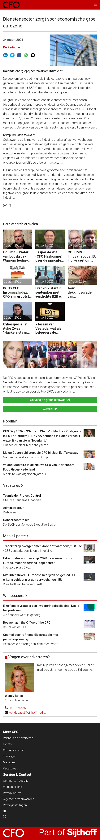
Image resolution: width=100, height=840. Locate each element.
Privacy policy (12, 793)
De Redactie (11, 47)
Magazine (9, 762)
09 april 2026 (45, 245)
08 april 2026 (12, 281)
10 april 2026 (12, 245)
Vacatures (11, 485)
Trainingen (9, 756)
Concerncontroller (16, 520)
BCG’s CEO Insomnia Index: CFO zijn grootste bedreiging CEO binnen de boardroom (17, 292)
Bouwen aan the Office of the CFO (26, 622)
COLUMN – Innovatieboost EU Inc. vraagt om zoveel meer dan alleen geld (82, 256)
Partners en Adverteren (18, 738)
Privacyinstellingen (15, 805)
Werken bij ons (12, 787)
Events (7, 744)
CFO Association (13, 750)
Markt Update (14, 536)
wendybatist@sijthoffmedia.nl (28, 712)
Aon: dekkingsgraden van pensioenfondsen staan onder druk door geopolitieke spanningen (82, 292)
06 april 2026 (12, 317)
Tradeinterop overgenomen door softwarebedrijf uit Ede (42, 546)
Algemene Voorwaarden (18, 799)
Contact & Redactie (15, 780)
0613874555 (17, 708)
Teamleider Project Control (22, 495)
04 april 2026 (45, 317)
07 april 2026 (45, 281)
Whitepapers (13, 595)
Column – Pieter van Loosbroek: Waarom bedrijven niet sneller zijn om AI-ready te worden (17, 256)
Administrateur (13, 508)
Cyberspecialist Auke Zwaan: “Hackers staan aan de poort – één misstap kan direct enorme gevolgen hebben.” (17, 328)
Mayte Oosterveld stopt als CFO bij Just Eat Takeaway (40, 453)
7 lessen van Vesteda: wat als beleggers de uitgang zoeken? (48, 328)
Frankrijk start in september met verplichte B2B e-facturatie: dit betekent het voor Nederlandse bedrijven (49, 292)
